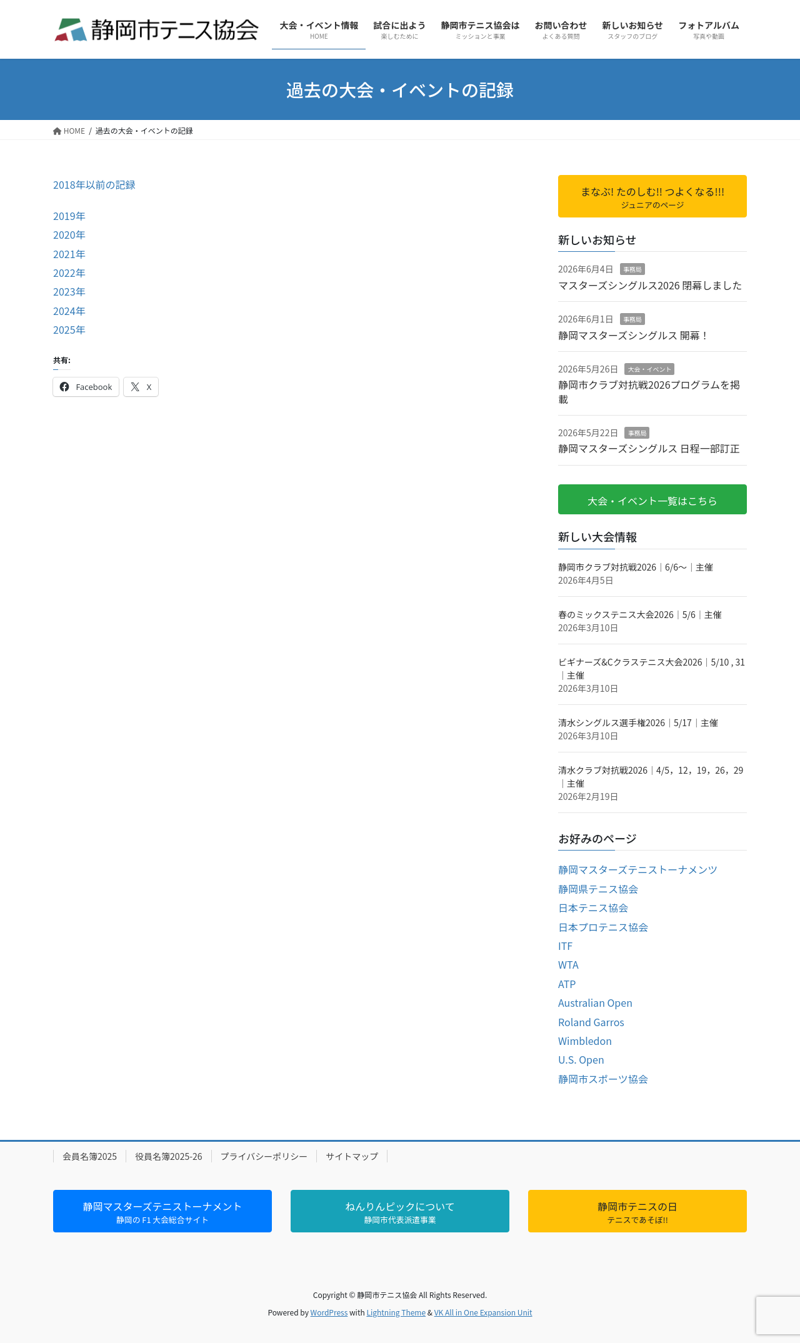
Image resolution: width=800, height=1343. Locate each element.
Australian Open (595, 1002)
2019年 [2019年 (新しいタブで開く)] (69, 215)
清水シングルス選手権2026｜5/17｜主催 (638, 722)
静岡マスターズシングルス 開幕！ (634, 334)
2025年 (69, 329)
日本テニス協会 (593, 907)
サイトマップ (352, 1156)
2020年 (69, 234)
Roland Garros (591, 1021)
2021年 (69, 253)
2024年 (69, 310)
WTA (568, 964)
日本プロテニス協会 (603, 926)
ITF (565, 945)
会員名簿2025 (89, 1156)
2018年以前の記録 (94, 184)
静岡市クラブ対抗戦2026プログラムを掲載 (649, 391)
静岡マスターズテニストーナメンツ (638, 869)
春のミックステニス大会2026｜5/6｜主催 (640, 614)
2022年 (69, 272)
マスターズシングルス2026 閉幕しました (650, 284)
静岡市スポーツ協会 (603, 1078)
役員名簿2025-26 (168, 1156)
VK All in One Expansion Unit (483, 1312)
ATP (567, 983)
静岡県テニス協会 (598, 888)
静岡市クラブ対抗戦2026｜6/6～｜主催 (635, 567)
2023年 (69, 291)
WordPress (329, 1312)
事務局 (632, 269)
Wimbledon (585, 1040)
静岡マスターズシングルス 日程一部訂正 (649, 448)
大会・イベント (649, 369)
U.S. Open (581, 1059)
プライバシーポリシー (264, 1156)
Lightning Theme (396, 1312)
